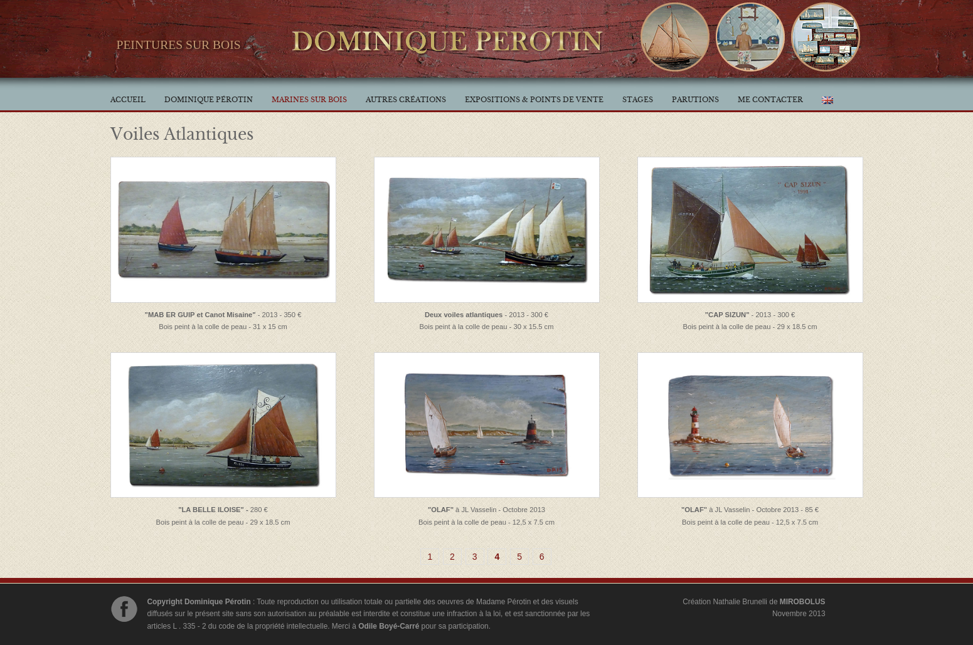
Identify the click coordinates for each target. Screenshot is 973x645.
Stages (637, 99)
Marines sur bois (309, 99)
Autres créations (406, 99)
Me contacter (770, 99)
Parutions (695, 99)
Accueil (128, 99)
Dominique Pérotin (208, 99)
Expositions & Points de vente (534, 99)
